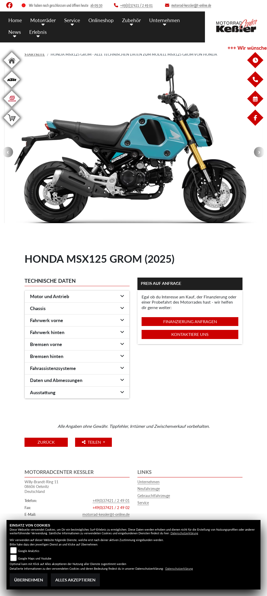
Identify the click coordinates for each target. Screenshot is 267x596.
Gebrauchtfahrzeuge (153, 495)
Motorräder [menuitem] (43, 20)
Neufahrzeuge (148, 488)
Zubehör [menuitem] (131, 20)
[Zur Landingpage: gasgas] (11, 107)
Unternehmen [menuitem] (164, 20)
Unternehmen (148, 482)
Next (259, 152)
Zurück (46, 442)
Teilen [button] (92, 442)
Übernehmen (28, 579)
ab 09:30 (96, 6)
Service (143, 502)
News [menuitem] (14, 32)
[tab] (77, 297)
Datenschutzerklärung (184, 533)
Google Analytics (28, 551)
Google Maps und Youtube (34, 558)
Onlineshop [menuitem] (101, 20)
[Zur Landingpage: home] (11, 69)
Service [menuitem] (72, 20)
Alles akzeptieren (75, 579)
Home (15, 20)
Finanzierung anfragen (190, 321)
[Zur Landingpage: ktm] (11, 88)
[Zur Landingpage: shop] (11, 126)
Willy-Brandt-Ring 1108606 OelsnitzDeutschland (41, 487)
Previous (8, 152)
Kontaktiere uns (190, 334)
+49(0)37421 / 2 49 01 (111, 500)
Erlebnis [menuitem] (38, 32)
